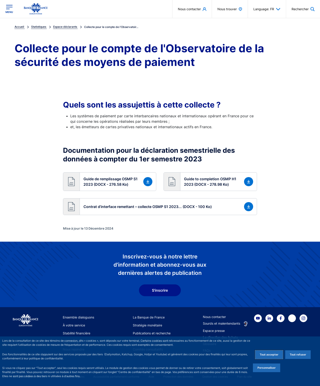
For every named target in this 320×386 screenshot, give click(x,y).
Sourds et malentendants (221, 323)
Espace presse (214, 331)
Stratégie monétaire (147, 325)
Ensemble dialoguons (78, 317)
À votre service (74, 325)
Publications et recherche (152, 333)
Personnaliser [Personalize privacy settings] (266, 367)
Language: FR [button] (266, 9)
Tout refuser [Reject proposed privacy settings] (298, 354)
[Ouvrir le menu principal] (9, 9)
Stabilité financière (76, 333)
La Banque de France (149, 317)
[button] (109, 181)
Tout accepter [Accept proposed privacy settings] (269, 354)
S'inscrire (160, 290)
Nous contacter (214, 317)
